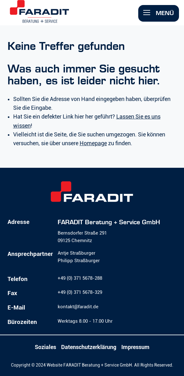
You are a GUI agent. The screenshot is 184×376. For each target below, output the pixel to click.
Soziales (45, 347)
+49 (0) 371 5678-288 (80, 278)
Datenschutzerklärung (88, 347)
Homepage (93, 143)
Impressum (135, 347)
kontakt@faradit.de (78, 307)
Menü (158, 13)
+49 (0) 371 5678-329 (80, 292)
